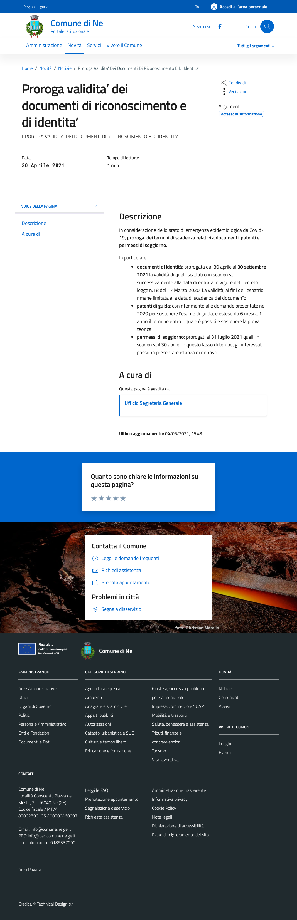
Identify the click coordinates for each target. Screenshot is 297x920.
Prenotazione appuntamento (111, 799)
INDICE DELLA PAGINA (59, 206)
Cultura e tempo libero (105, 741)
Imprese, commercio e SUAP (178, 706)
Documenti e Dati (34, 741)
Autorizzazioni (98, 724)
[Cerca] (267, 26)
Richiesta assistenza (104, 817)
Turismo (159, 750)
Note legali (162, 817)
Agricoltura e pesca (102, 688)
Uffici (23, 697)
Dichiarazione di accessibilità (178, 825)
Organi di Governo (34, 706)
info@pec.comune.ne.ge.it (51, 835)
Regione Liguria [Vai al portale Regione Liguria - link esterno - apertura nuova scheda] (35, 6)
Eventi (225, 752)
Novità (75, 45)
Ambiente (94, 697)
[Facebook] (217, 26)
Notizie (225, 688)
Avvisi (224, 706)
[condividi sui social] (233, 82)
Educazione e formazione (108, 750)
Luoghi (225, 743)
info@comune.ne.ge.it (51, 829)
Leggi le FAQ (96, 790)
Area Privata (29, 869)
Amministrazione (44, 45)
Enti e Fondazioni (34, 733)
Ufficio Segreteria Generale (153, 403)
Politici (24, 715)
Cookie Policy (164, 808)
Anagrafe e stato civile (106, 706)
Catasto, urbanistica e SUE (109, 733)
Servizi (94, 45)
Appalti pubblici (99, 715)
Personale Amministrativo (42, 724)
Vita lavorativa (165, 759)
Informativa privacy (170, 799)
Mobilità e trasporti (169, 715)
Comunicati (229, 697)
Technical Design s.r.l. (56, 904)
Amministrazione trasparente (179, 790)
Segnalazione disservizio (107, 808)
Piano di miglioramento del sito (180, 834)
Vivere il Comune (124, 45)
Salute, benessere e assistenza (180, 724)
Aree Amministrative (37, 688)
